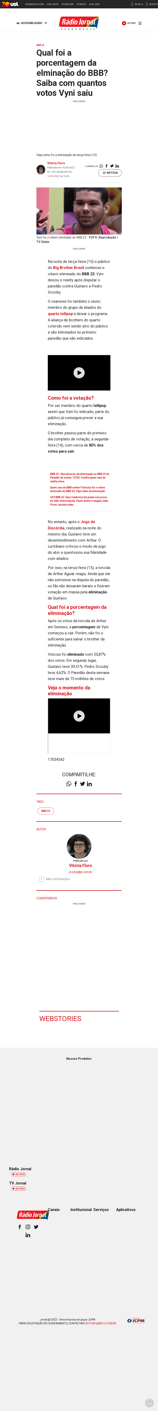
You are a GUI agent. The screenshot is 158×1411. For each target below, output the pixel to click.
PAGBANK (68, 4)
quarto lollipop (60, 313)
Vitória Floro (56, 163)
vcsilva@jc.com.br (80, 871)
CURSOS (81, 4)
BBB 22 (45, 809)
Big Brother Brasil (68, 267)
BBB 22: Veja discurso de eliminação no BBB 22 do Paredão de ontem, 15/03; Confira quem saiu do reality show (79, 477)
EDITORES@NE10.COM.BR (100, 1322)
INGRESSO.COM (34, 4)
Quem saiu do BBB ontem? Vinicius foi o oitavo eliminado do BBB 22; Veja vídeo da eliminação (77, 488)
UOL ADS (94, 4)
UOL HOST (53, 4)
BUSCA (137, 4)
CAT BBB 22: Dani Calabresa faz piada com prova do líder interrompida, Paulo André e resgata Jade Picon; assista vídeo (79, 500)
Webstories (60, 1017)
